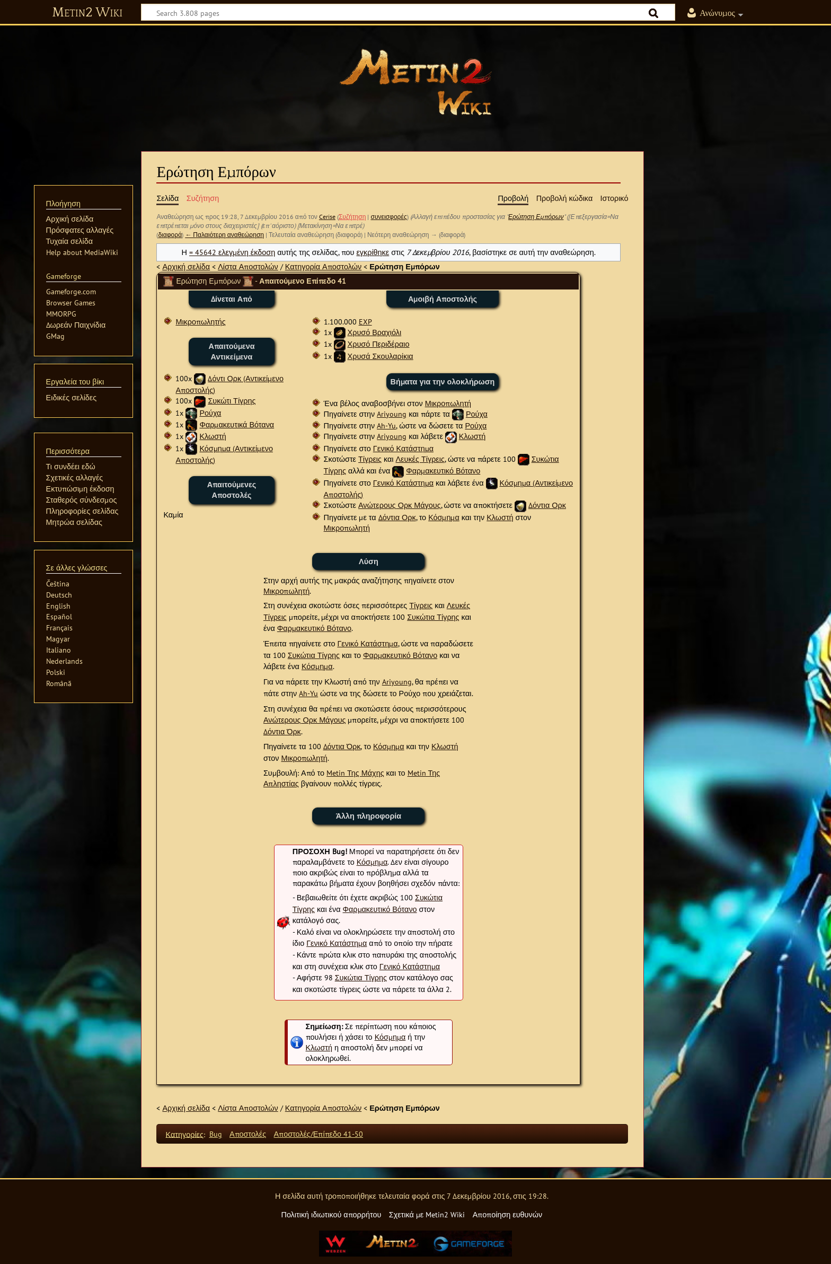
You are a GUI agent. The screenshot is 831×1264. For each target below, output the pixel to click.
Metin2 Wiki (87, 12)
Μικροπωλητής (200, 322)
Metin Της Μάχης (355, 773)
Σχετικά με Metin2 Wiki (427, 1214)
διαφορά (170, 235)
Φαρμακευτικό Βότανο (443, 471)
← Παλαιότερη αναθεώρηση (224, 235)
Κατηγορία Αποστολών (323, 266)
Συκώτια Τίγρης (433, 617)
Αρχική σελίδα (186, 266)
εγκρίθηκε (372, 252)
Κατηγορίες (185, 1134)
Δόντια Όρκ (282, 731)
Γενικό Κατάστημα (403, 448)
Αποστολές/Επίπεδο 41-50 (318, 1134)
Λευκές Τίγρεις (420, 459)
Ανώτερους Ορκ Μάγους (399, 505)
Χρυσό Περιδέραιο (379, 344)
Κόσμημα (443, 517)
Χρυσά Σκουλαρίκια (380, 356)
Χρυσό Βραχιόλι (375, 332)
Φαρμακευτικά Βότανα (236, 424)
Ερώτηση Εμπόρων (535, 217)
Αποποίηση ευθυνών (507, 1214)
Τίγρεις (370, 459)
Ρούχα (210, 413)
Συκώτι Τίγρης (231, 401)
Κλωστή (212, 436)
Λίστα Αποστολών (248, 266)
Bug (215, 1134)
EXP (365, 322)
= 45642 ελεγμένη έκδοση (232, 252)
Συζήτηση (352, 217)
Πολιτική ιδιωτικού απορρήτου (331, 1214)
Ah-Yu (386, 425)
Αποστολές (247, 1134)
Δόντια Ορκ (547, 505)
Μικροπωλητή (448, 403)
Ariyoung (391, 414)
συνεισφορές (388, 217)
